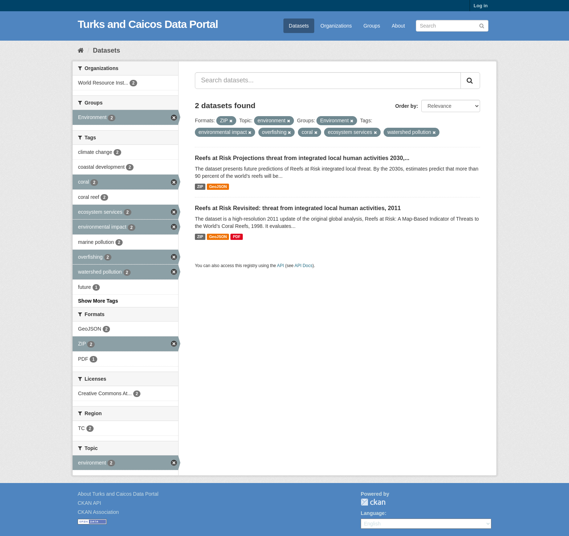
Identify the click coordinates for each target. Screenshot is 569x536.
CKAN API (89, 503)
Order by (405, 106)
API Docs (304, 265)
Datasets (299, 26)
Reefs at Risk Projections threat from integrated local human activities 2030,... (302, 158)
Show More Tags (98, 301)
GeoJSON (218, 186)
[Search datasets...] (328, 80)
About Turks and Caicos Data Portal (118, 494)
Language (373, 513)
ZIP (200, 186)
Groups (371, 26)
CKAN (373, 502)
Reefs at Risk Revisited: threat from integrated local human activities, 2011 (298, 208)
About (398, 26)
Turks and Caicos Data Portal (148, 24)
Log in (481, 5)
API (280, 265)
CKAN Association (98, 512)
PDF (237, 236)
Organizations (336, 26)
